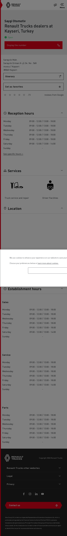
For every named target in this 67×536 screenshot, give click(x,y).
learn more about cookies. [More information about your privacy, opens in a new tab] (48, 263)
